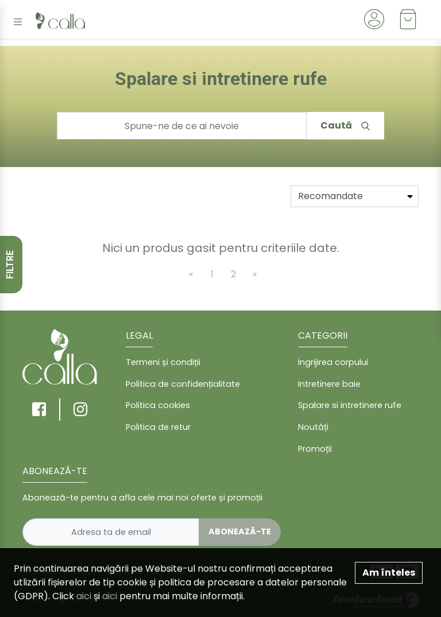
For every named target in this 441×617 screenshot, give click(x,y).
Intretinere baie (329, 384)
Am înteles (388, 572)
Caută (345, 125)
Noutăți (313, 427)
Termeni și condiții (163, 362)
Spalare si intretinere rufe (349, 405)
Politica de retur (158, 427)
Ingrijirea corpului (333, 362)
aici (83, 596)
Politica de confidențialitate (183, 384)
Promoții (315, 449)
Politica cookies (158, 405)
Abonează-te (239, 531)
